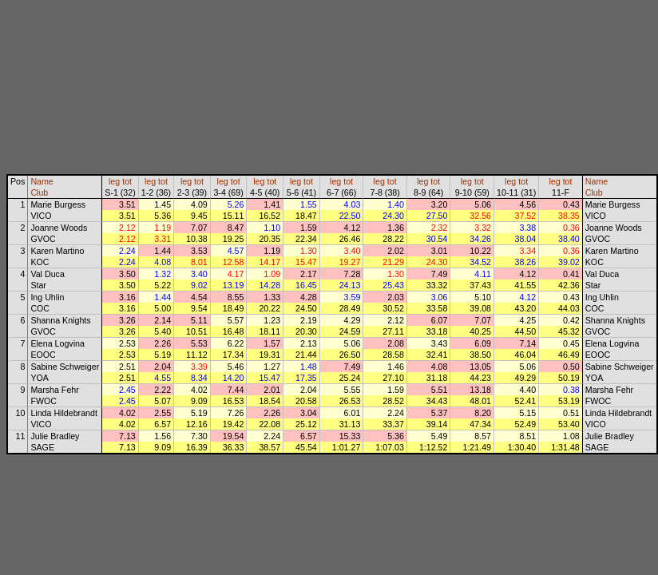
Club (39, 192)
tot (127, 181)
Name (41, 181)
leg (114, 181)
